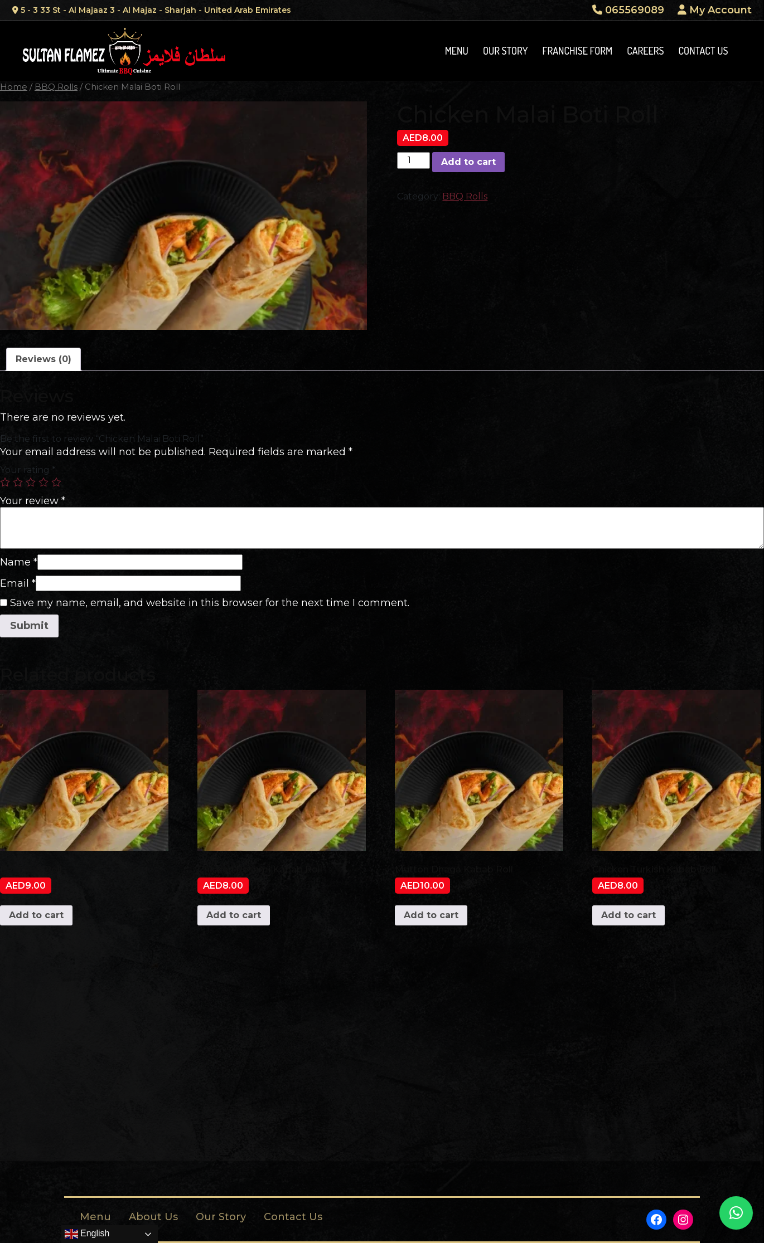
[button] (736, 1213)
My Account (715, 10)
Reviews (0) (43, 359)
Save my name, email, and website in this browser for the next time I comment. (209, 603)
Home (13, 87)
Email (18, 583)
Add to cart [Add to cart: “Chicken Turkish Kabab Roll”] (628, 915)
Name (18, 562)
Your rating (28, 470)
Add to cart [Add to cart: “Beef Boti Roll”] (36, 915)
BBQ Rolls (56, 87)
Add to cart (468, 162)
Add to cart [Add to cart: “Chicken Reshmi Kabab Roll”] (233, 915)
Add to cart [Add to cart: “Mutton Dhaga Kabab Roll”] (431, 915)
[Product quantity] (413, 160)
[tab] (43, 359)
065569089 (628, 10)
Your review (32, 501)
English (87, 1234)
